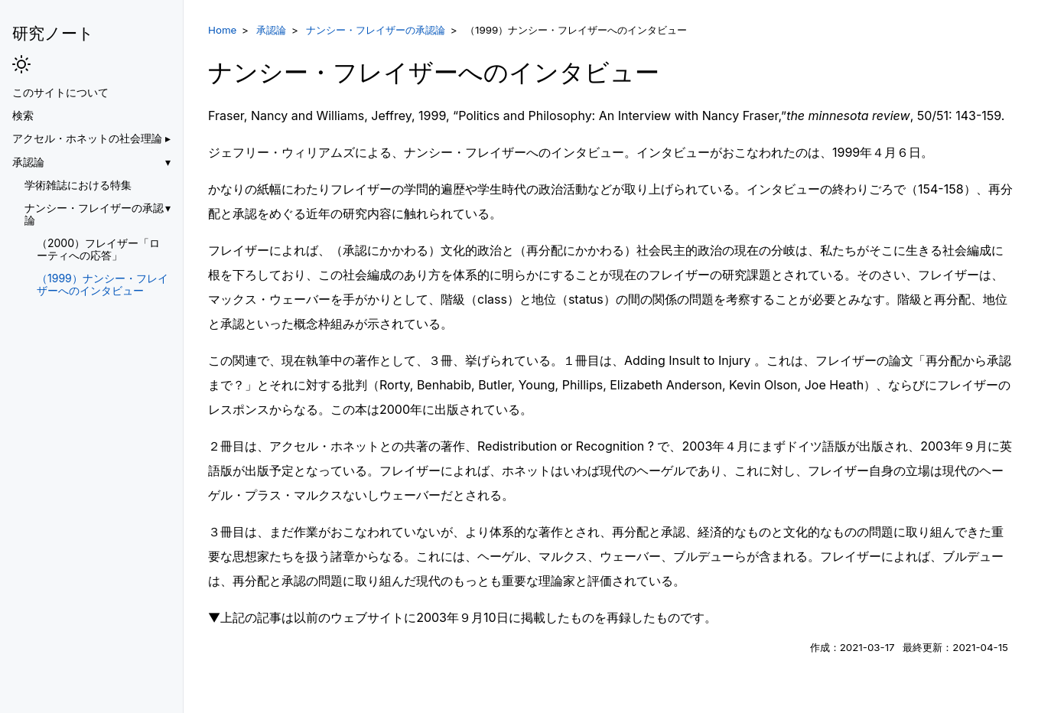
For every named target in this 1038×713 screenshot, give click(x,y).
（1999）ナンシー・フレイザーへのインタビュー (102, 284)
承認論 (28, 162)
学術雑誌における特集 (78, 185)
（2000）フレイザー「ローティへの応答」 (98, 249)
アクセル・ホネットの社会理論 (87, 138)
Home (222, 30)
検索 (23, 115)
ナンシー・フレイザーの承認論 (94, 214)
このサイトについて (60, 92)
